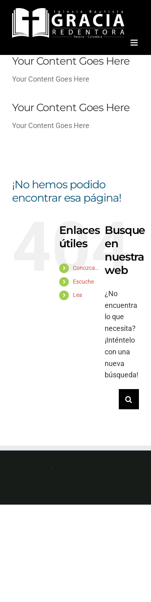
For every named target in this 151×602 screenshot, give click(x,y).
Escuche (83, 281)
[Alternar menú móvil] (134, 42)
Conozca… (86, 268)
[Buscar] (129, 399)
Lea (77, 295)
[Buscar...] (112, 399)
